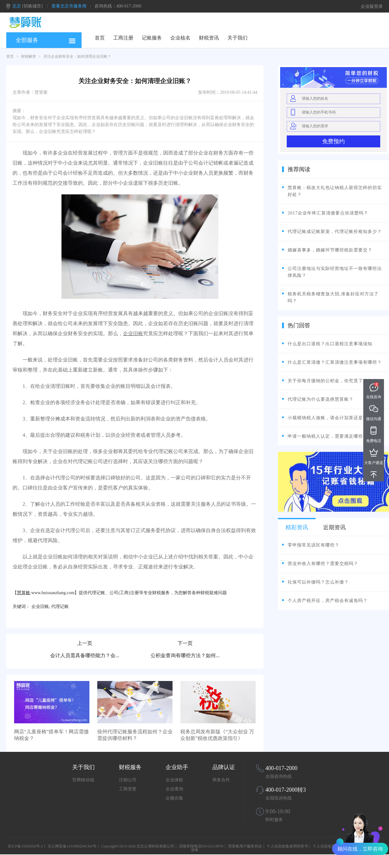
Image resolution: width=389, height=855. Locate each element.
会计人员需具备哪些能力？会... (84, 655)
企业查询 (174, 789)
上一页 (84, 643)
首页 (100, 37)
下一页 (185, 643)
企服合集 (174, 798)
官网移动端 (83, 780)
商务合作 (221, 780)
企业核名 (180, 37)
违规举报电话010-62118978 (201, 846)
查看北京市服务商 (69, 6)
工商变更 (127, 789)
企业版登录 (372, 6)
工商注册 (123, 37)
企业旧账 (133, 333)
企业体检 (174, 780)
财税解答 (28, 56)
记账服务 (152, 37)
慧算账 (23, 592)
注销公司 (127, 780)
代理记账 (60, 606)
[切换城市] (32, 6)
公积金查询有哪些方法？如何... (185, 655)
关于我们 (237, 37)
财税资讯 (209, 37)
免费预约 (333, 141)
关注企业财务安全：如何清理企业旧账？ (77, 56)
